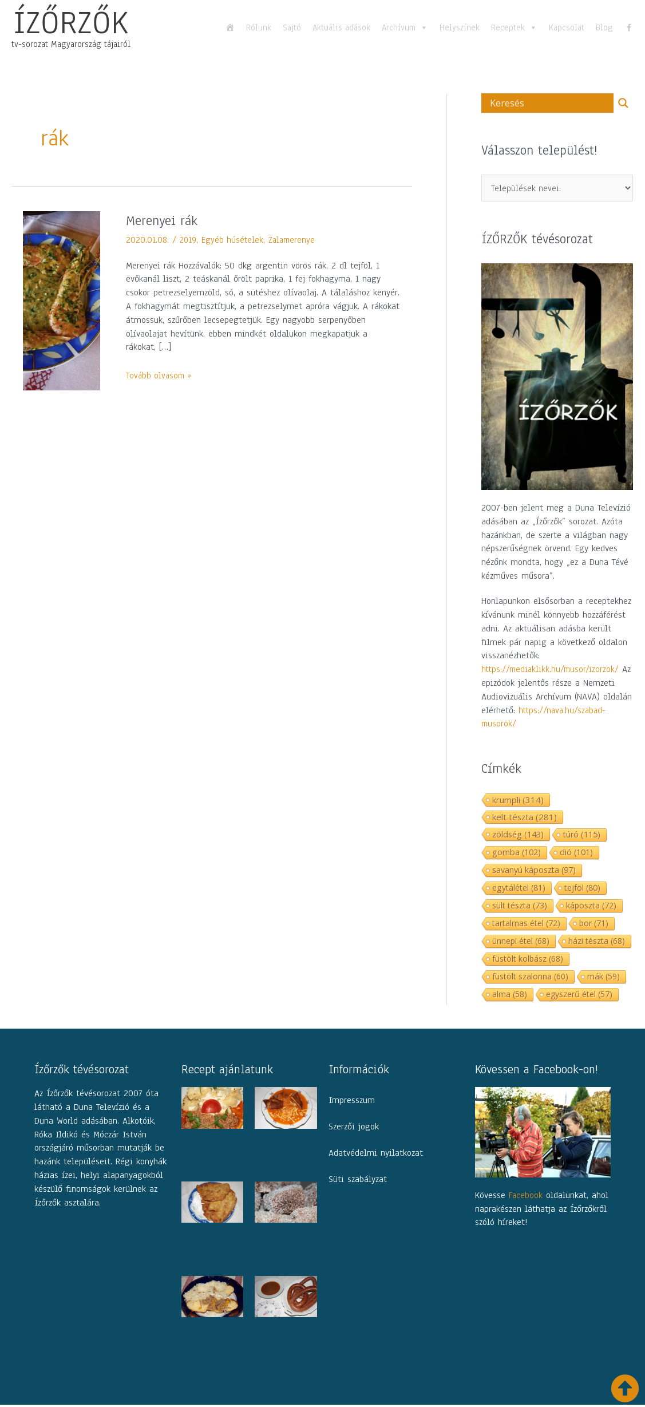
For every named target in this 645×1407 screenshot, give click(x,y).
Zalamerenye (295, 240)
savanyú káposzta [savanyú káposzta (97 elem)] (534, 871)
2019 (188, 240)
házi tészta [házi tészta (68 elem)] (596, 942)
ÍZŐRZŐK (71, 22)
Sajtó (292, 27)
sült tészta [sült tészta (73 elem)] (519, 907)
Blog (604, 27)
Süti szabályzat (358, 1181)
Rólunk (258, 27)
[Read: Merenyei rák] (61, 300)
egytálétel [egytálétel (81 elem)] (518, 889)
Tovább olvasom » (160, 375)
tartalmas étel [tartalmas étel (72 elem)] (526, 924)
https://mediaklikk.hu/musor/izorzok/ (552, 671)
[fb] (629, 27)
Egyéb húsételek (234, 240)
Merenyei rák (164, 220)
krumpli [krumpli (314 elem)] (518, 801)
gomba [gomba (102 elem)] (516, 853)
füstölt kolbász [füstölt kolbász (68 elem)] (527, 960)
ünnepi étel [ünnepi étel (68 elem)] (520, 942)
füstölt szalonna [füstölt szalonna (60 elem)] (530, 978)
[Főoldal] (230, 27)
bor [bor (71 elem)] (593, 924)
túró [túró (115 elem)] (581, 836)
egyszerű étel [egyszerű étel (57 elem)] (579, 995)
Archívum (405, 27)
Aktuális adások (341, 27)
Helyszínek (460, 27)
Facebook (526, 1197)
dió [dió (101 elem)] (576, 853)
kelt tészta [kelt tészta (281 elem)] (524, 818)
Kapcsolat (566, 27)
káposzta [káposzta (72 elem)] (591, 907)
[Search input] (550, 103)
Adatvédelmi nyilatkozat (376, 1155)
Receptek (514, 27)
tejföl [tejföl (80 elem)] (582, 889)
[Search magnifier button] (623, 103)
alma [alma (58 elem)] (509, 995)
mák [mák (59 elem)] (603, 978)
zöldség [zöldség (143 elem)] (518, 835)
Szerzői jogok (354, 1129)
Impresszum (352, 1102)
